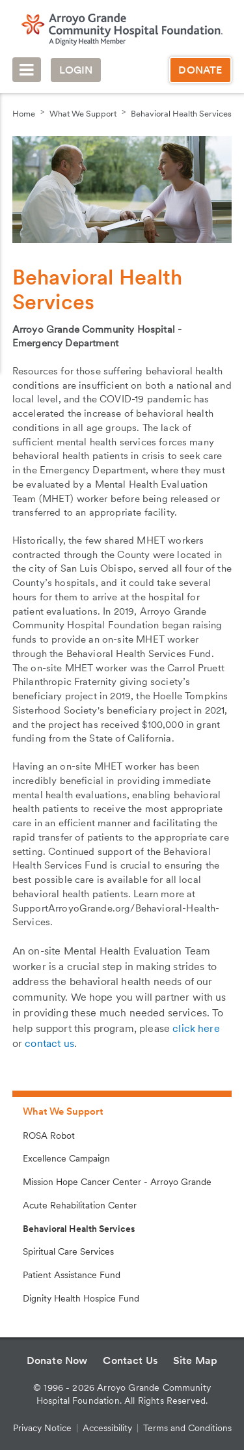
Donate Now (57, 1360)
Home (23, 114)
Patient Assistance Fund (71, 1275)
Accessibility (107, 1428)
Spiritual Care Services (68, 1251)
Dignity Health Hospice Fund (81, 1298)
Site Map (195, 1360)
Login (76, 70)
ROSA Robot (49, 1135)
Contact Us (130, 1360)
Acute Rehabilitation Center (80, 1205)
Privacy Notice (42, 1428)
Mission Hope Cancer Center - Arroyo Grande (117, 1182)
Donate (200, 70)
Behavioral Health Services (181, 114)
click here (196, 1028)
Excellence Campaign (66, 1158)
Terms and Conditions (187, 1428)
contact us (49, 1043)
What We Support (82, 114)
